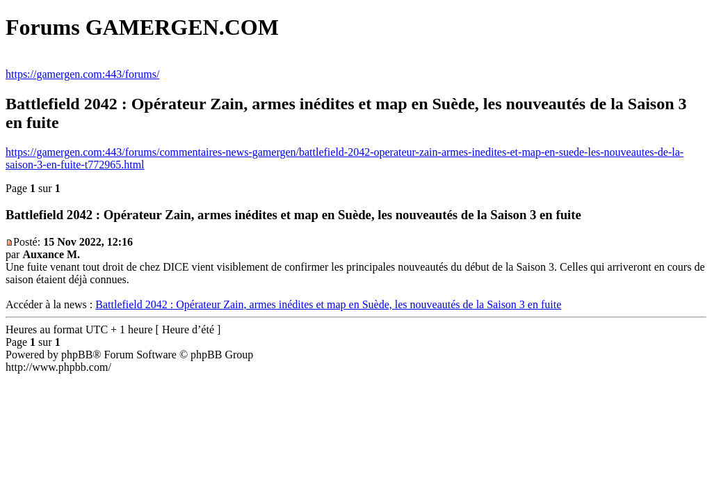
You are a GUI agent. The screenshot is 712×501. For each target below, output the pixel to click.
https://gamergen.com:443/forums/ (82, 74)
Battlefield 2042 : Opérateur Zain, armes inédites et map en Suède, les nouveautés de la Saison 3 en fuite (328, 304)
